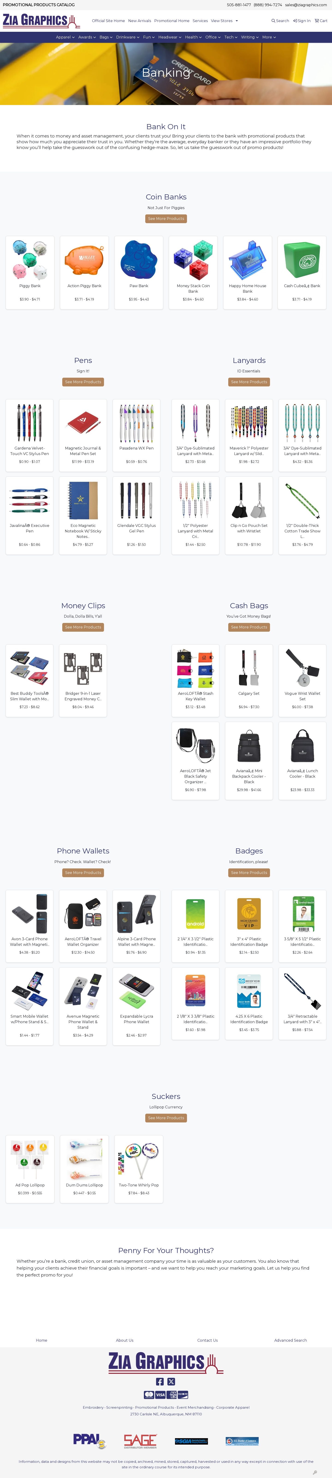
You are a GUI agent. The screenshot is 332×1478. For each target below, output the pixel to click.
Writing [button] (248, 37)
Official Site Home (108, 21)
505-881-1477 (239, 5)
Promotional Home (172, 21)
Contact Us (207, 1340)
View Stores (221, 21)
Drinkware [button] (126, 37)
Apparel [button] (63, 37)
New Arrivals (139, 21)
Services (200, 21)
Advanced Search (290, 1340)
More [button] (267, 37)
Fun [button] (147, 37)
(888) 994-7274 (268, 5)
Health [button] (191, 37)
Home (41, 1340)
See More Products (166, 218)
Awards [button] (85, 37)
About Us (124, 1340)
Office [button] (211, 37)
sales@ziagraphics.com (306, 5)
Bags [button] (104, 37)
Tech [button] (229, 37)
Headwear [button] (168, 37)
